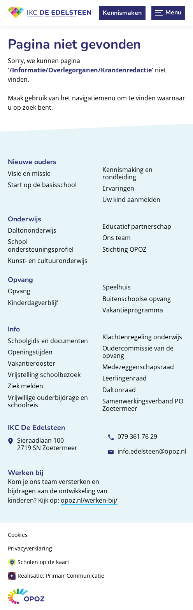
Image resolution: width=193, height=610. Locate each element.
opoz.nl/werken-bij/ (89, 500)
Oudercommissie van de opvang (138, 352)
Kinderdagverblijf (33, 302)
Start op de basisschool (42, 185)
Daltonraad (119, 390)
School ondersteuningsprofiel (41, 245)
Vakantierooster (31, 363)
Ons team (116, 237)
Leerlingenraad (124, 378)
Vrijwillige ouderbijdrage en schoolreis (48, 401)
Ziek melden (25, 386)
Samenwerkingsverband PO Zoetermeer (142, 405)
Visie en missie (29, 173)
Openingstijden (30, 352)
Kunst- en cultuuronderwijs (48, 260)
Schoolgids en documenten (48, 341)
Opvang (19, 291)
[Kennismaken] (122, 13)
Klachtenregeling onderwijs (142, 337)
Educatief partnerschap (136, 226)
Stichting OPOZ (124, 249)
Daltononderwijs (32, 230)
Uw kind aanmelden (131, 199)
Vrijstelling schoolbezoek (44, 374)
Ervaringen (118, 188)
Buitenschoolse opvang (136, 298)
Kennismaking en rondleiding (127, 173)
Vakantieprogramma (132, 310)
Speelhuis (116, 287)
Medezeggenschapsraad (138, 367)
